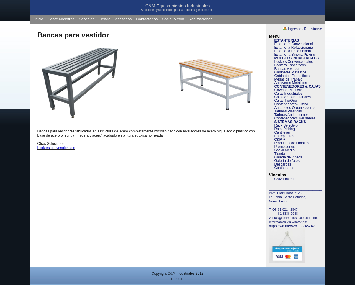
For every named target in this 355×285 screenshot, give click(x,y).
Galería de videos (288, 157)
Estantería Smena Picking (294, 55)
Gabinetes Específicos (292, 76)
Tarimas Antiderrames (291, 115)
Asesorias (123, 19)
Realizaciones (200, 19)
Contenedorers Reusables (294, 118)
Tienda (104, 19)
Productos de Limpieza (292, 143)
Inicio (39, 19)
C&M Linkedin (285, 179)
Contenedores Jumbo (291, 104)
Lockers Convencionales (293, 62)
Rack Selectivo (286, 125)
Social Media (173, 19)
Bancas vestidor (287, 69)
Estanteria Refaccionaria (293, 47)
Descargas (282, 164)
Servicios (86, 19)
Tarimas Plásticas (288, 111)
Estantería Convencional (293, 44)
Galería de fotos (287, 161)
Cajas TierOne (285, 101)
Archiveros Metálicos (290, 83)
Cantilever (282, 132)
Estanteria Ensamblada (292, 51)
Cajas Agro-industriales (292, 97)
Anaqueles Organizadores (294, 108)
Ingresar (294, 29)
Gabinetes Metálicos (290, 72)
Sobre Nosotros (61, 19)
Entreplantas (284, 136)
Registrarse (313, 29)
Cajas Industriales (288, 93)
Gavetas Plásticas (288, 90)
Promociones (284, 147)
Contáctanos (147, 19)
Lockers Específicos (290, 65)
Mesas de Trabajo (288, 79)
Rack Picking (284, 129)
